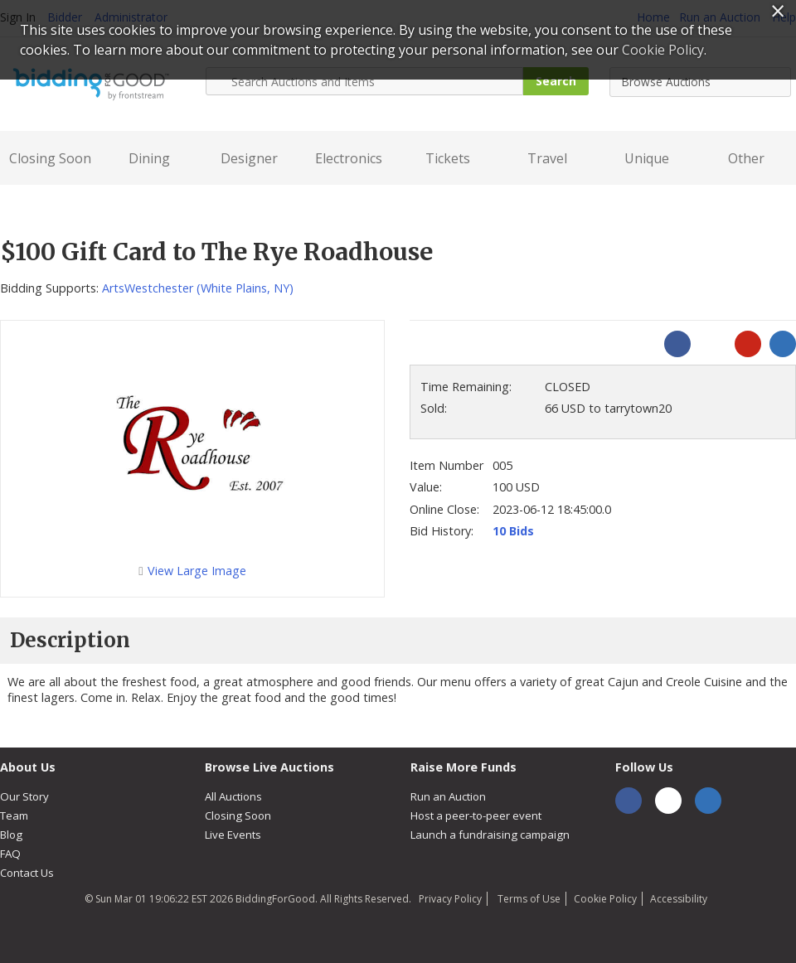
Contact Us (27, 872)
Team (14, 815)
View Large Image (191, 570)
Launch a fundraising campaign (490, 834)
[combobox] (700, 82)
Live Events (233, 834)
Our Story (24, 796)
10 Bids (513, 531)
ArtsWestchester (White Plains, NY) (198, 288)
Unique (646, 158)
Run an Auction (448, 796)
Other (746, 158)
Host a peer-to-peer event (475, 815)
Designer (249, 158)
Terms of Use (528, 899)
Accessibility (678, 899)
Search (556, 81)
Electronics (348, 158)
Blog (11, 834)
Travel (547, 158)
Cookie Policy (605, 899)
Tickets (447, 158)
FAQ (10, 853)
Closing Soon (50, 158)
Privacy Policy (450, 899)
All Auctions (233, 796)
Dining (149, 158)
